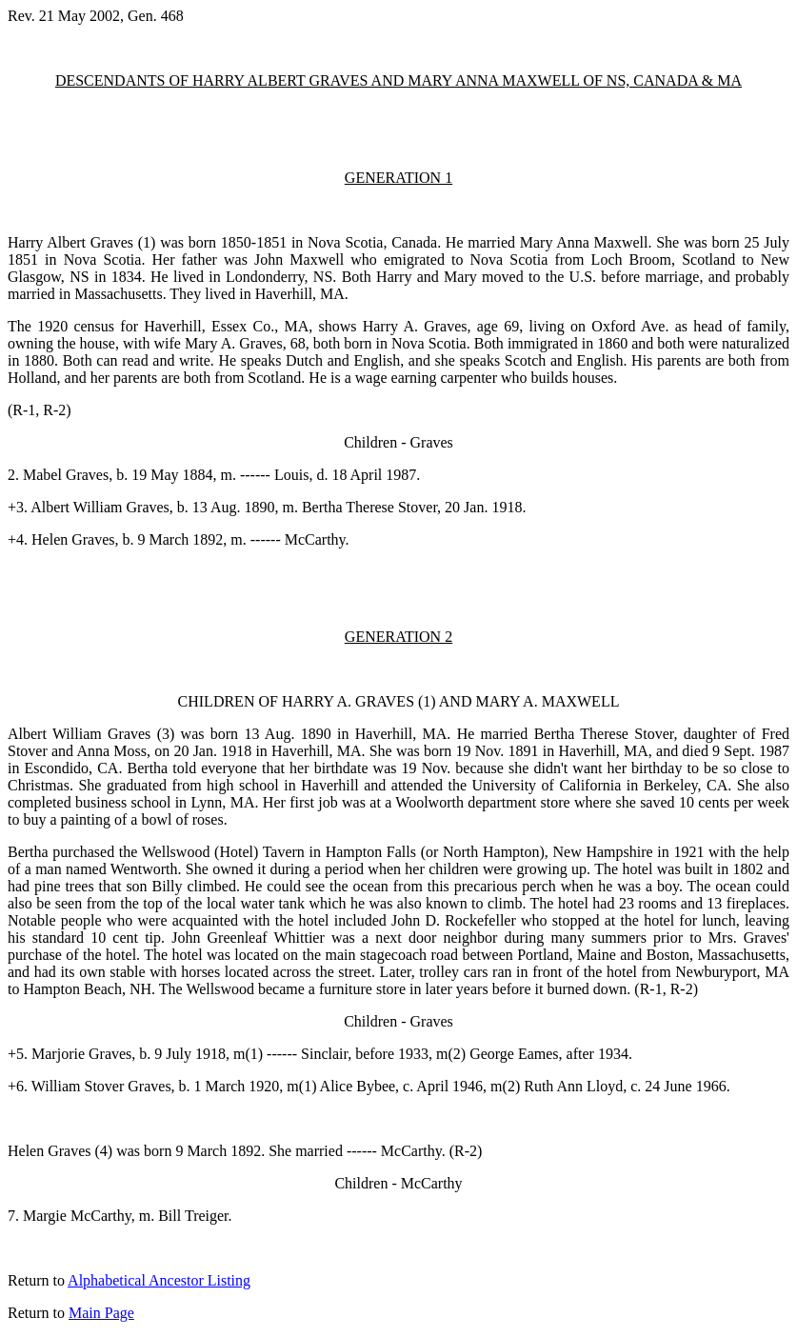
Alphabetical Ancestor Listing (159, 1280)
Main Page (101, 1313)
